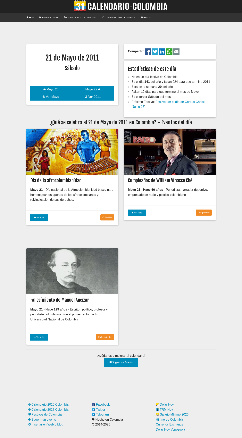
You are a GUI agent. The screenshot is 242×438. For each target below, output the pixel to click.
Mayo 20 (50, 89)
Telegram (100, 414)
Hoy (30, 17)
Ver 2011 (93, 96)
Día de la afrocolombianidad (56, 180)
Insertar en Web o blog (45, 424)
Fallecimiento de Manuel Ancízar (59, 300)
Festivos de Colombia (45, 414)
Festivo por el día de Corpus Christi (179, 101)
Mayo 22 (93, 89)
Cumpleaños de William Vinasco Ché (160, 180)
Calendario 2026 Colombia (80, 17)
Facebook (101, 404)
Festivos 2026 (48, 17)
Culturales (107, 217)
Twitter (98, 409)
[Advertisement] (121, 32)
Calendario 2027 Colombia (118, 17)
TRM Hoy (164, 409)
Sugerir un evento (42, 419)
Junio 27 (138, 106)
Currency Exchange (169, 424)
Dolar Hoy (165, 404)
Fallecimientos (105, 337)
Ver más (39, 217)
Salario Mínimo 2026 (172, 414)
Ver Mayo (51, 96)
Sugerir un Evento (121, 362)
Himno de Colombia (169, 419)
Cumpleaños (204, 212)
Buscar (146, 17)
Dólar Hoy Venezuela (170, 429)
